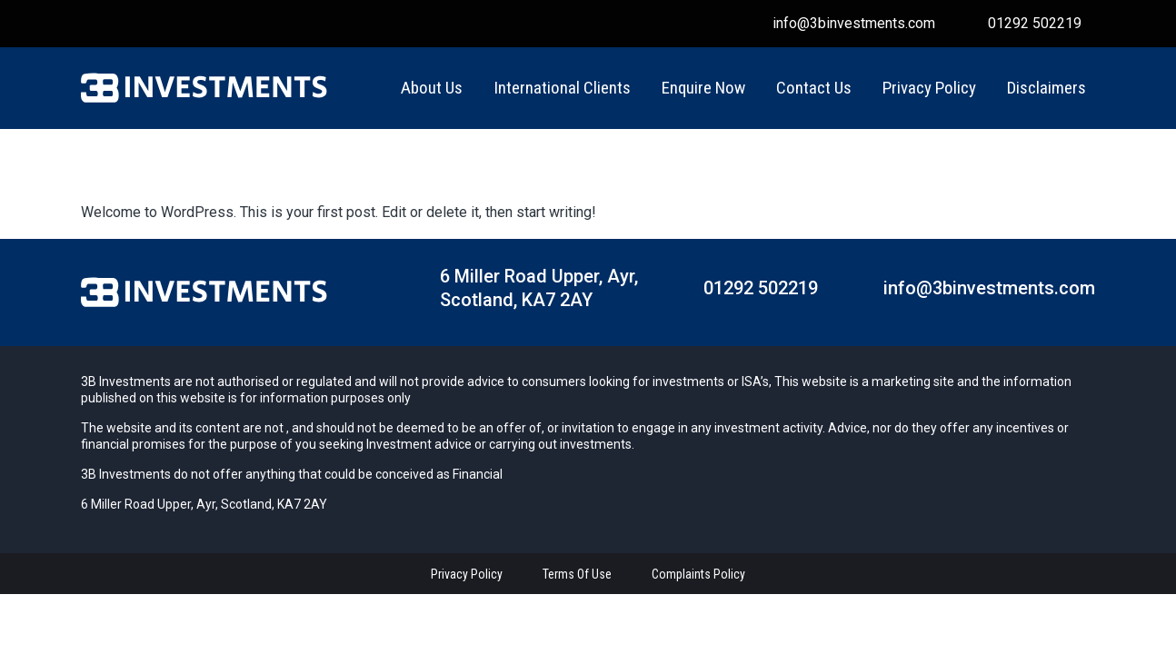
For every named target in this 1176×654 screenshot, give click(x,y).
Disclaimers (1046, 87)
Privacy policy (467, 574)
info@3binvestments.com (852, 23)
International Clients (562, 87)
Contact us (814, 87)
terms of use (577, 574)
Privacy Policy (929, 87)
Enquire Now (703, 87)
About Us (432, 87)
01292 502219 (1032, 23)
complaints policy (698, 574)
